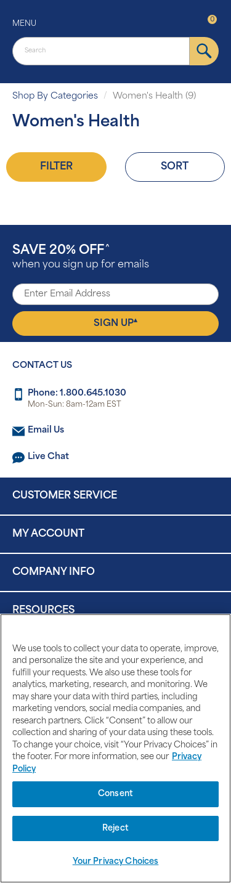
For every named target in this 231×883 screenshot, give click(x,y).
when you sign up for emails (80, 257)
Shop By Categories (55, 96)
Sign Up (115, 322)
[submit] (204, 51)
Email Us (46, 430)
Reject (115, 828)
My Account (48, 534)
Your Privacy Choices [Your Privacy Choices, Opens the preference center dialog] (116, 862)
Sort (174, 167)
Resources (43, 611)
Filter (56, 167)
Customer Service (64, 496)
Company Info (53, 572)
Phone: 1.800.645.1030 (77, 393)
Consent (115, 794)
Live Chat (48, 457)
